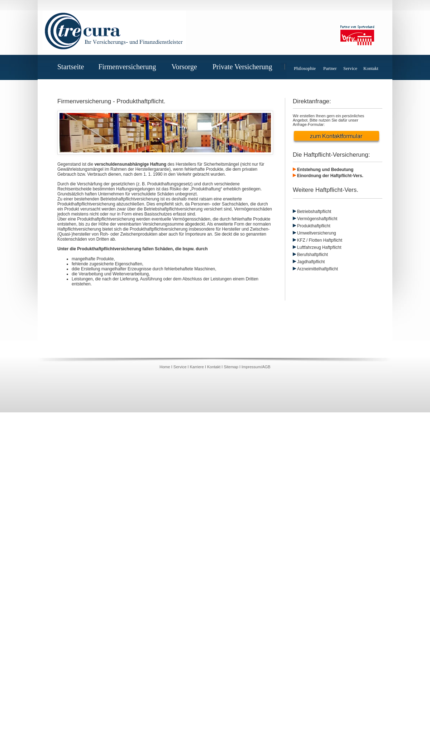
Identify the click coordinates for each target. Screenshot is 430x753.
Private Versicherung (245, 67)
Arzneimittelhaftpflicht (317, 268)
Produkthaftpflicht (313, 225)
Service (350, 68)
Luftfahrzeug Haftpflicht (319, 247)
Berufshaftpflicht (312, 254)
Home (165, 367)
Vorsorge (187, 67)
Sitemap (231, 367)
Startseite (70, 67)
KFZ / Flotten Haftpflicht (319, 240)
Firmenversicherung (130, 67)
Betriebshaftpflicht (314, 211)
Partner (330, 68)
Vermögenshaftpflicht (315, 218)
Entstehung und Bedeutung (325, 169)
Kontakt (370, 68)
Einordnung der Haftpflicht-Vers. (330, 175)
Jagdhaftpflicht (311, 261)
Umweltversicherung (316, 233)
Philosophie (305, 68)
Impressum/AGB (256, 367)
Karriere (197, 367)
